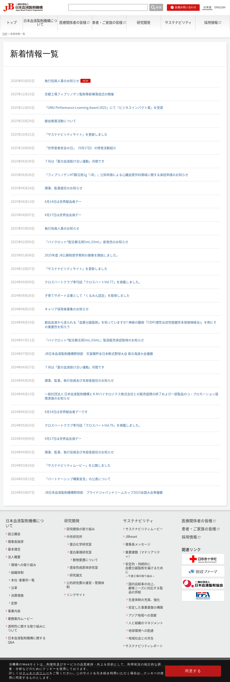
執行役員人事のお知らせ (62, 80)
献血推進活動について (60, 121)
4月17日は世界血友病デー (63, 214)
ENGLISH (220, 7)
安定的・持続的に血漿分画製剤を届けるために (144, 569)
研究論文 (76, 575)
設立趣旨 (14, 533)
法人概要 (14, 556)
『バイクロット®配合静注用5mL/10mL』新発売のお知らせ (86, 241)
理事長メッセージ (137, 544)
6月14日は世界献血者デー (63, 201)
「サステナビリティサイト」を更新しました (76, 134)
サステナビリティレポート (144, 645)
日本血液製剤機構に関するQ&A (27, 640)
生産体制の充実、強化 (144, 599)
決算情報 (17, 595)
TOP (4, 33)
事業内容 (14, 611)
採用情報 (211, 22)
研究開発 (143, 22)
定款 (14, 603)
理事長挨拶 (16, 541)
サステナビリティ (178, 22)
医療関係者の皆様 (72, 22)
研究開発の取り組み (80, 529)
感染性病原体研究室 (84, 567)
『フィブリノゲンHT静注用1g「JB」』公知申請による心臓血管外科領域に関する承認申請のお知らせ (116, 174)
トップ (12, 22)
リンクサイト (75, 594)
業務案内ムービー (20, 618)
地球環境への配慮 (141, 630)
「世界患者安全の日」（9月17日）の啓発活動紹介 (80, 148)
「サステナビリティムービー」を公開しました (78, 465)
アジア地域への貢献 (142, 615)
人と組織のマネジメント (145, 622)
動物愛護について (85, 559)
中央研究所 (74, 536)
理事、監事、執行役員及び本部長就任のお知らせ (79, 380)
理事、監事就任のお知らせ (63, 188)
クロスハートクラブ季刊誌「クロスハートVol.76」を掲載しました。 (93, 425)
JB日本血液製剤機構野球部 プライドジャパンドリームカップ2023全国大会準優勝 (104, 492)
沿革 (14, 587)
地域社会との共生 (141, 638)
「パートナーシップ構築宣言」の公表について (78, 479)
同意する (198, 671)
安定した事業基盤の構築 (145, 607)
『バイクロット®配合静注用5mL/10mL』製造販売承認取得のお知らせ (94, 340)
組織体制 (17, 572)
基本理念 (14, 549)
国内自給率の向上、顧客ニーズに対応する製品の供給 (145, 588)
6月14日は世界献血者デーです (66, 411)
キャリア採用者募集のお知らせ (67, 309)
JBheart (131, 536)
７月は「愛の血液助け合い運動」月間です (74, 161)
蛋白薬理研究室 (81, 552)
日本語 (207, 7)
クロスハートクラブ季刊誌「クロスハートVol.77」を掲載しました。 (93, 282)
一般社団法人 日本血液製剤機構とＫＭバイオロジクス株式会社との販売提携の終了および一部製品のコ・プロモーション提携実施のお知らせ (131, 396)
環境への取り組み (23, 564)
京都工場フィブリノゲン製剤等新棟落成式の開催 (79, 94)
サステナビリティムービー (144, 529)
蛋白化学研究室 (81, 544)
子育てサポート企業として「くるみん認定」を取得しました (87, 295)
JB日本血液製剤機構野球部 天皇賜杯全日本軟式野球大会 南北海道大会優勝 (99, 353)
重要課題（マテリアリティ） (142, 554)
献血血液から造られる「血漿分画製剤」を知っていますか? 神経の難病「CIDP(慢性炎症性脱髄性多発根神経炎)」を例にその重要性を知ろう (131, 324)
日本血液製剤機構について (40, 22)
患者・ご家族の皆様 (107, 22)
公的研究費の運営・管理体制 (85, 584)
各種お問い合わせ (185, 7)
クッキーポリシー (35, 673)
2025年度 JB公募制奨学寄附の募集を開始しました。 (82, 255)
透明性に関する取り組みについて (27, 628)
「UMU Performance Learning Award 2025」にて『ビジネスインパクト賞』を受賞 (104, 107)
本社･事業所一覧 (23, 580)
